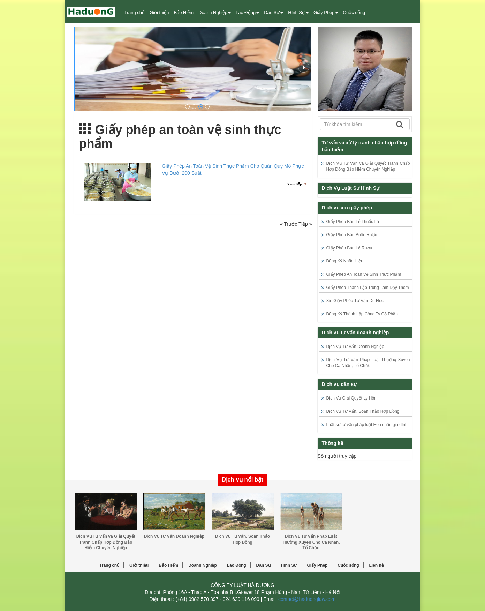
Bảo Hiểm (168, 565)
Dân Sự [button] (273, 12)
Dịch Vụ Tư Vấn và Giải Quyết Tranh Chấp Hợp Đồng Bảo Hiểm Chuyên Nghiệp (105, 542)
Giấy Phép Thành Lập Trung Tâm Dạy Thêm (367, 287)
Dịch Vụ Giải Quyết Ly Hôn (351, 398)
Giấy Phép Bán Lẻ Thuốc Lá (352, 221)
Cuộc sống (348, 565)
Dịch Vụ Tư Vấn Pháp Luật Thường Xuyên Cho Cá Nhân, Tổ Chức (311, 542)
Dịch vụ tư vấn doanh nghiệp (355, 332)
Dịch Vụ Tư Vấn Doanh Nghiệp (355, 346)
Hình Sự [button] (298, 12)
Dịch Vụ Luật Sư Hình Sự (351, 188)
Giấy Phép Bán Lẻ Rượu (349, 248)
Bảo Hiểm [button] (184, 12)
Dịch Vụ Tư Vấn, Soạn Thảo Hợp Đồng (363, 411)
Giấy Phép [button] (325, 12)
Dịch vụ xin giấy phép (347, 207)
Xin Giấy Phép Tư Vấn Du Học (355, 300)
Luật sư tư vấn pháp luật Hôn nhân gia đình (367, 424)
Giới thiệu (159, 12)
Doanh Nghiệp (202, 565)
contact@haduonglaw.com (306, 599)
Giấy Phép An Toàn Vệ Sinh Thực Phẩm (363, 274)
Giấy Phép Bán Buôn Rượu (351, 234)
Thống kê (332, 443)
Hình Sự (289, 565)
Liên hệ (376, 565)
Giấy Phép (317, 565)
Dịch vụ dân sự (339, 384)
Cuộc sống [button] (354, 12)
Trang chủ (134, 12)
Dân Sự (263, 565)
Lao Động (236, 565)
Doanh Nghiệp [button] (214, 12)
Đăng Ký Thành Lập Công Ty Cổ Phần (362, 314)
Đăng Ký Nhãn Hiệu (344, 261)
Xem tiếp (294, 184)
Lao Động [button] (247, 12)
